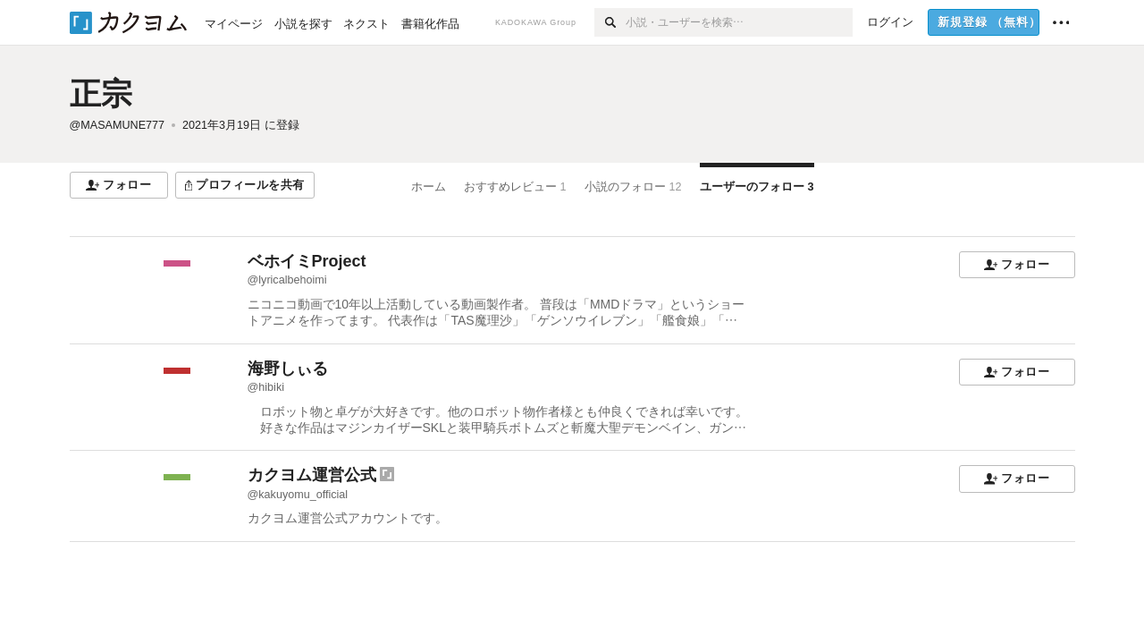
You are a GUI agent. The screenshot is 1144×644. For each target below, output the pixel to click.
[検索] (610, 22)
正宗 (101, 93)
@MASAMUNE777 (117, 125)
